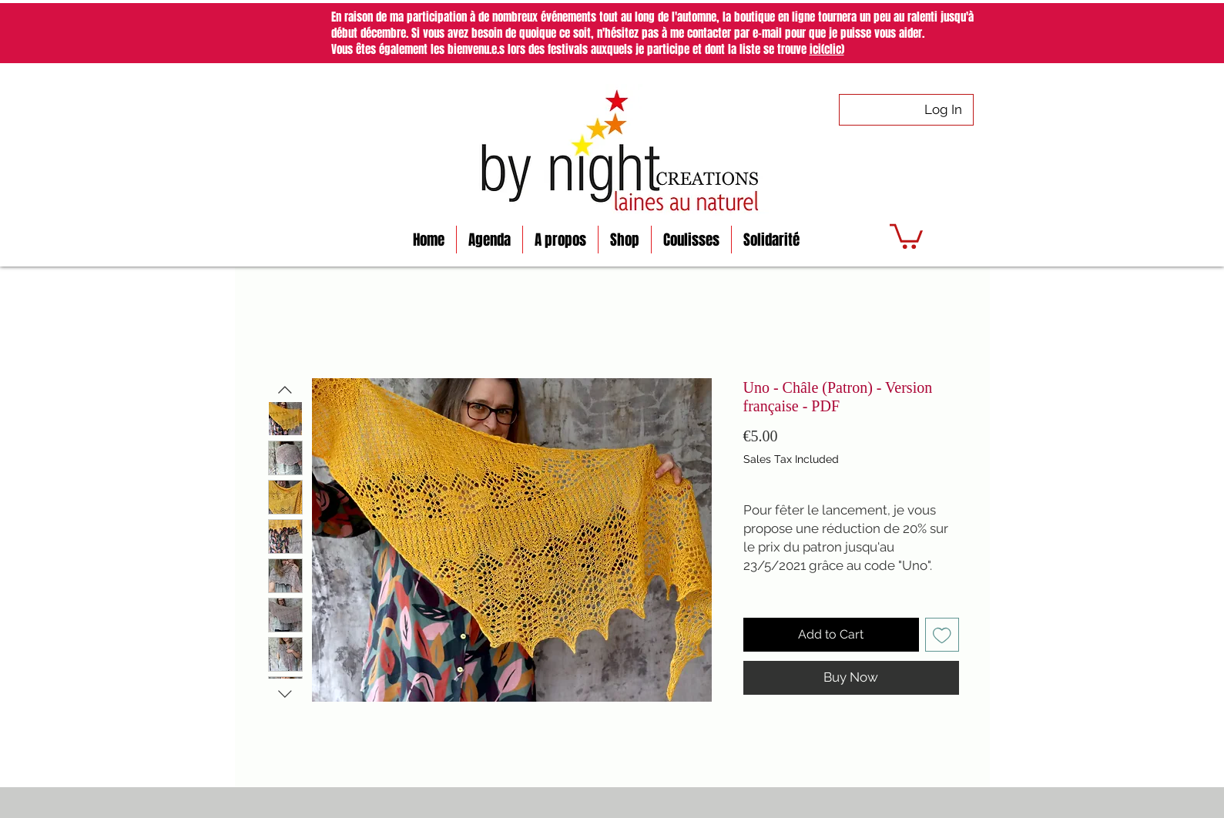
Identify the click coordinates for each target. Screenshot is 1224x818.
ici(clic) (827, 49)
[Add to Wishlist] (942, 635)
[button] (906, 235)
